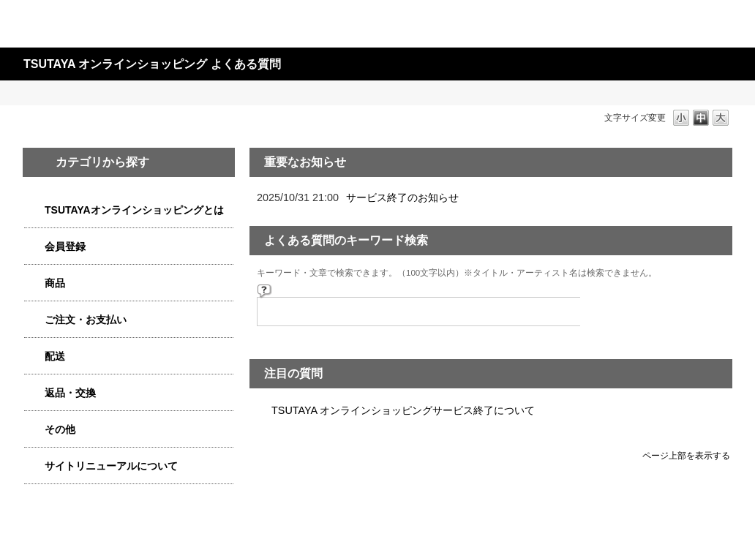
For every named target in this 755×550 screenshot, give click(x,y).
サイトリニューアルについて (111, 466)
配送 (55, 356)
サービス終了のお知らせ (402, 197)
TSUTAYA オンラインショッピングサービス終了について (403, 410)
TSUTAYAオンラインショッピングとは (134, 210)
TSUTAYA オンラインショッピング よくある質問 (152, 64)
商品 (55, 283)
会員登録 (65, 246)
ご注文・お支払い (86, 319)
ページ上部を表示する (686, 455)
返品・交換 (70, 393)
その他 (60, 429)
